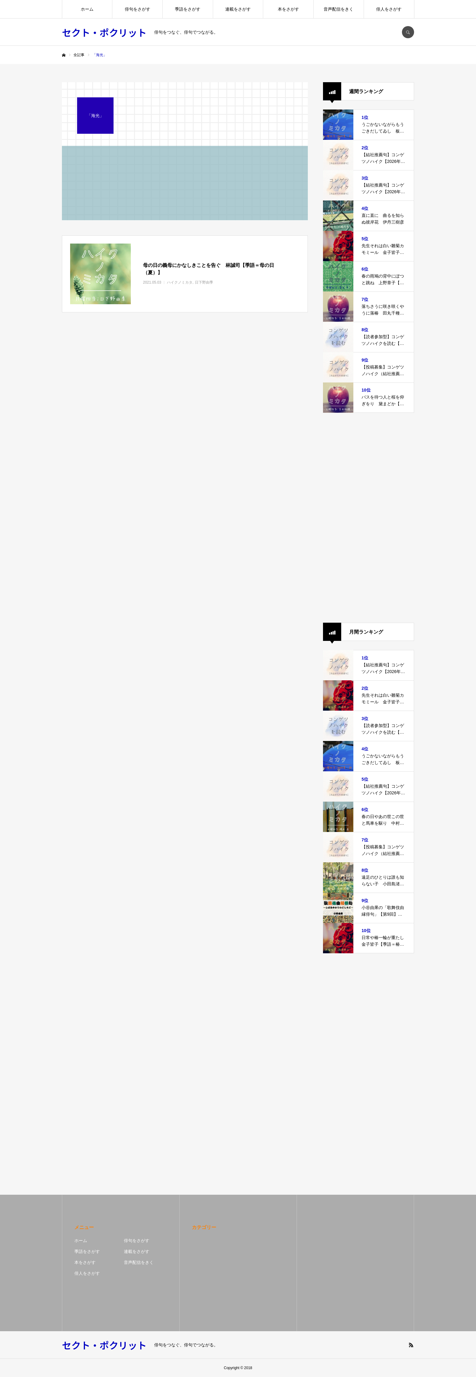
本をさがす (288, 9)
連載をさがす (238, 9)
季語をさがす (187, 9)
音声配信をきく (338, 9)
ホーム (87, 9)
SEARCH (408, 32)
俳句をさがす (137, 9)
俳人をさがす (389, 9)
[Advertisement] (368, 518)
